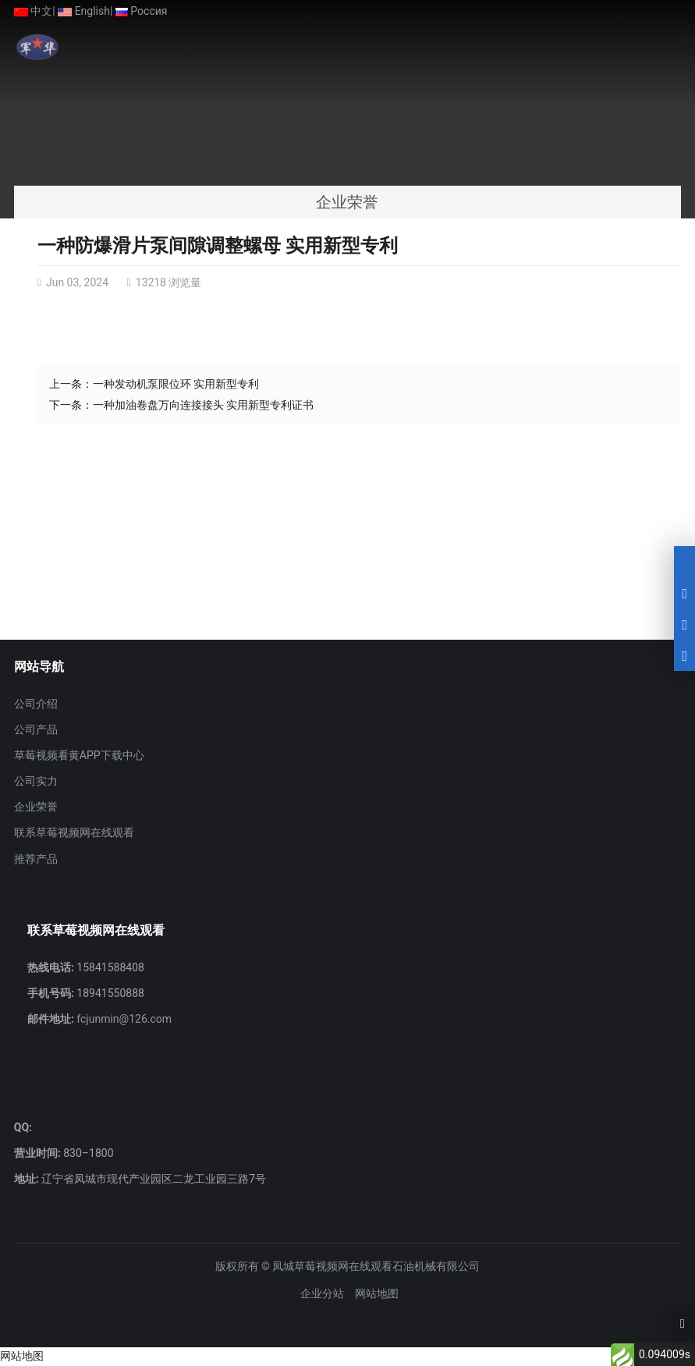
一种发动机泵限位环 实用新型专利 (176, 384)
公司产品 (36, 729)
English (84, 11)
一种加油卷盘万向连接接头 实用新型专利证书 (203, 405)
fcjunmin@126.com (123, 1019)
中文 (33, 11)
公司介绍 (36, 703)
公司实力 (36, 781)
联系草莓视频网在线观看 (74, 832)
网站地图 (377, 1293)
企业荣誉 (36, 806)
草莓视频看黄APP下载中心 (79, 755)
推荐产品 (36, 859)
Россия (141, 11)
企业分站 (322, 1293)
